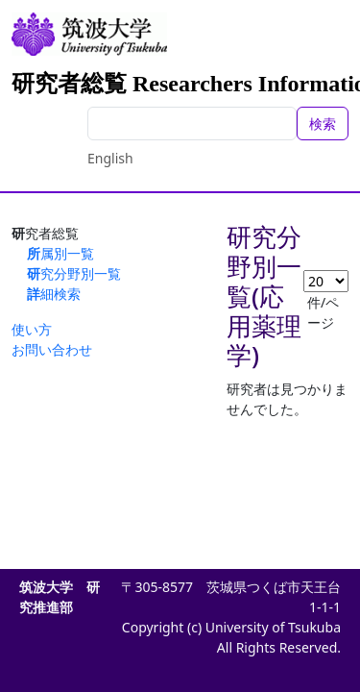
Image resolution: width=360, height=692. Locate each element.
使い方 (32, 329)
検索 (322, 123)
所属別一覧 (60, 253)
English (110, 158)
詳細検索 (54, 293)
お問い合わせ (52, 349)
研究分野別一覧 (74, 273)
